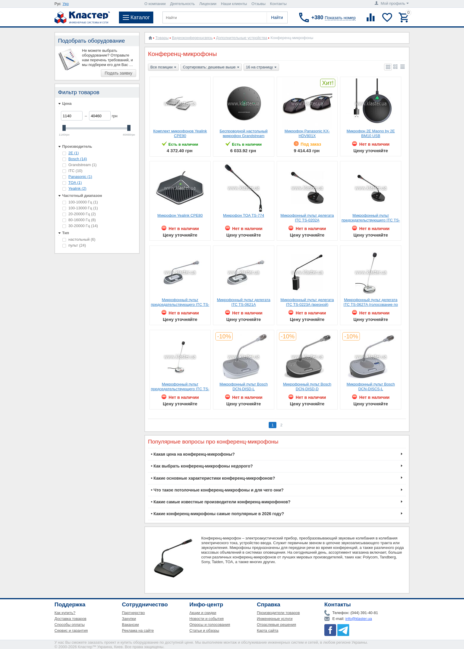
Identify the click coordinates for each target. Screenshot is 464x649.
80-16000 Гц (79, 220)
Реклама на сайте (138, 630)
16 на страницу (261, 67)
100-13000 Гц (80, 208)
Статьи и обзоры (204, 630)
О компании (155, 3)
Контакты (278, 3)
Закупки (129, 618)
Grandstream (79, 165)
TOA (75, 182)
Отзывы (259, 3)
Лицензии (207, 3)
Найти (277, 17)
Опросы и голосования (209, 624)
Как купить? (64, 613)
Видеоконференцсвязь (192, 38)
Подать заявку (118, 73)
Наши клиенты (234, 3)
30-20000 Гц (80, 226)
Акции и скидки (202, 613)
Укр (66, 3)
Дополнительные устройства (242, 38)
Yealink (77, 188)
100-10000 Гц (80, 202)
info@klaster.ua (358, 618)
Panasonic (80, 176)
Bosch (77, 159)
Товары (162, 38)
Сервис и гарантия (71, 630)
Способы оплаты (69, 624)
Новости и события (206, 618)
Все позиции (163, 67)
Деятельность (182, 3)
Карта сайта (267, 630)
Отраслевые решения (276, 624)
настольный (78, 239)
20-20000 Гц (79, 214)
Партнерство (133, 613)
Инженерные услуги (274, 618)
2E (73, 153)
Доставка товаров (70, 618)
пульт (74, 245)
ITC (72, 170)
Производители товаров (278, 613)
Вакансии (130, 624)
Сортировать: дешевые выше (211, 67)
